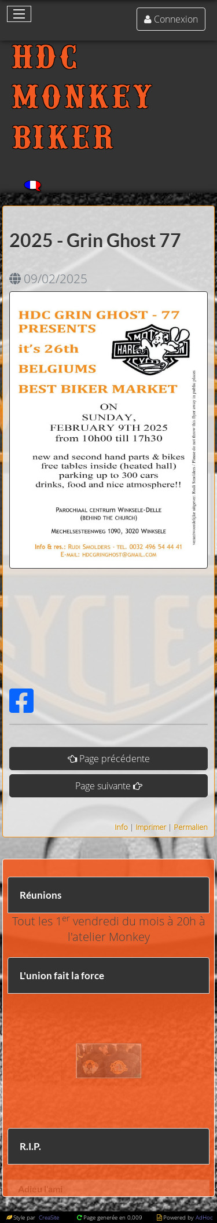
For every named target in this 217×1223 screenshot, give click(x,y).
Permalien (191, 827)
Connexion (176, 19)
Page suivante (103, 785)
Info (121, 827)
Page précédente (114, 758)
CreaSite (48, 1217)
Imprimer (150, 827)
